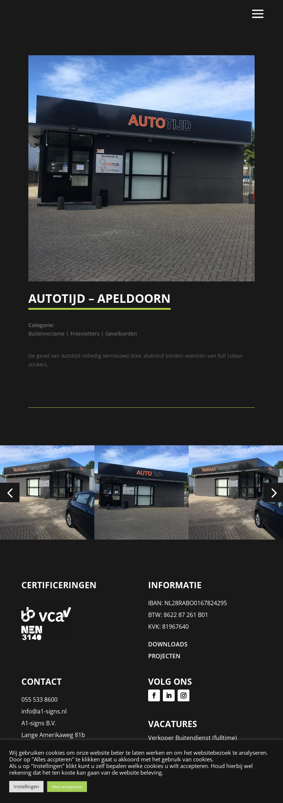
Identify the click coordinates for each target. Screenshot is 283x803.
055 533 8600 (39, 699)
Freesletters (84, 333)
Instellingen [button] (26, 786)
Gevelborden (121, 333)
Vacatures (172, 724)
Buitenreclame (46, 333)
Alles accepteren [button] (67, 786)
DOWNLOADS (168, 644)
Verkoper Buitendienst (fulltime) (192, 738)
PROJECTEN (164, 656)
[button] (10, 492)
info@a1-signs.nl (44, 711)
